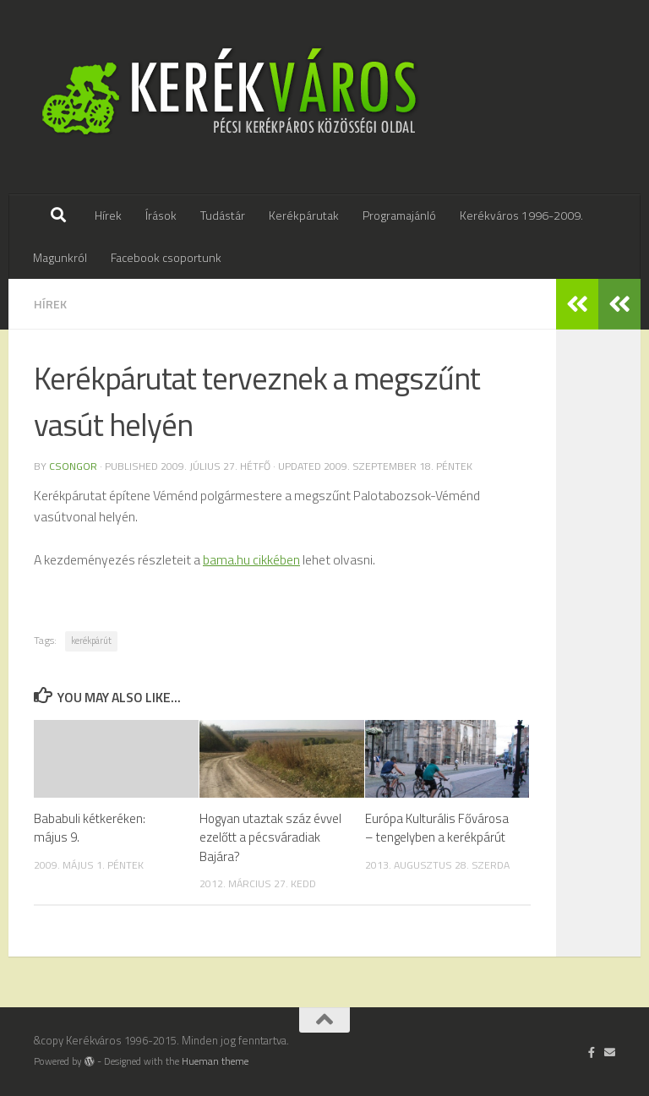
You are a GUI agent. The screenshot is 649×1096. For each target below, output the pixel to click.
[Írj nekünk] (609, 1052)
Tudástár (222, 215)
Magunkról (60, 257)
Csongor (73, 466)
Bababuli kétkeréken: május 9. (89, 828)
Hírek (108, 215)
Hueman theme (215, 1061)
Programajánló (399, 215)
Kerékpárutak (304, 215)
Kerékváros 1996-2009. (521, 215)
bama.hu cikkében (251, 559)
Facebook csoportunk (166, 257)
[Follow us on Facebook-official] (591, 1052)
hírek (50, 304)
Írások (161, 215)
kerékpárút (91, 640)
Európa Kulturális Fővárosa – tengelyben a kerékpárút (437, 828)
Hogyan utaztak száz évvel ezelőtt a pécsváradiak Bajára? (270, 837)
